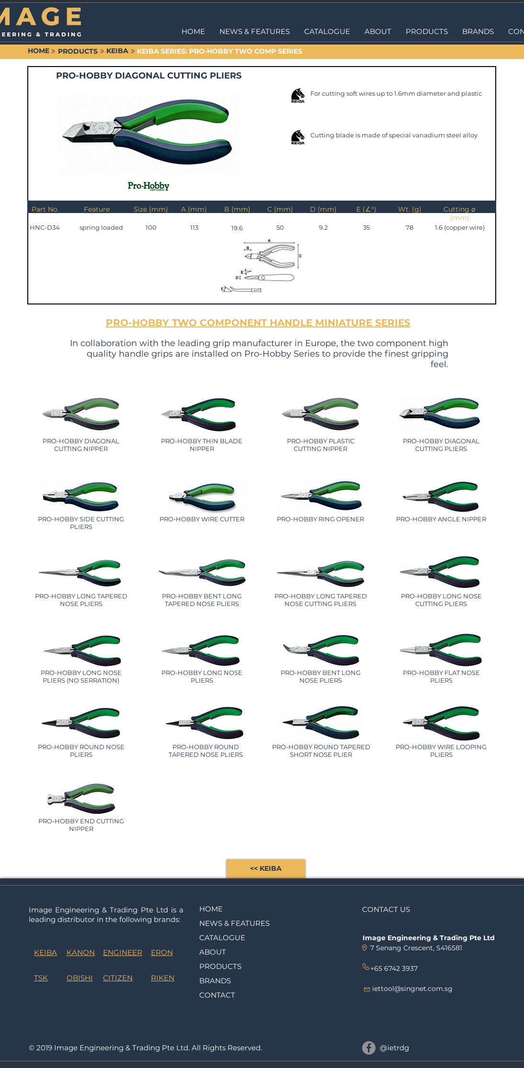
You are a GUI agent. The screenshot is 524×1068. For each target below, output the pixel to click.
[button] (427, 31)
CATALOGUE (222, 937)
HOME (211, 908)
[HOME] (38, 51)
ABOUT (212, 951)
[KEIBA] (117, 51)
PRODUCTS (220, 966)
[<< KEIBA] (266, 868)
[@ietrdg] (369, 1048)
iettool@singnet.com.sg (412, 988)
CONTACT (217, 995)
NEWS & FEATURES (234, 923)
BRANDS (215, 980)
